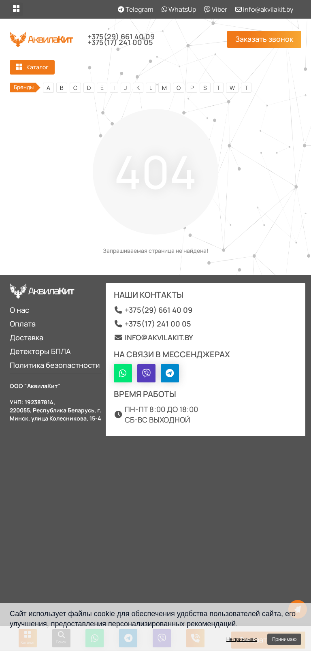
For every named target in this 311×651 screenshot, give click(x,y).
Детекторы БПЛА (40, 351)
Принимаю (284, 639)
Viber (215, 9)
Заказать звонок (264, 39)
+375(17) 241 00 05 (120, 42)
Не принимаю (241, 639)
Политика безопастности (55, 365)
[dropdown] (16, 9)
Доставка (26, 337)
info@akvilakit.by (264, 9)
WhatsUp (179, 9)
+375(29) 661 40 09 (121, 36)
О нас (19, 310)
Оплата (23, 324)
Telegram (135, 9)
